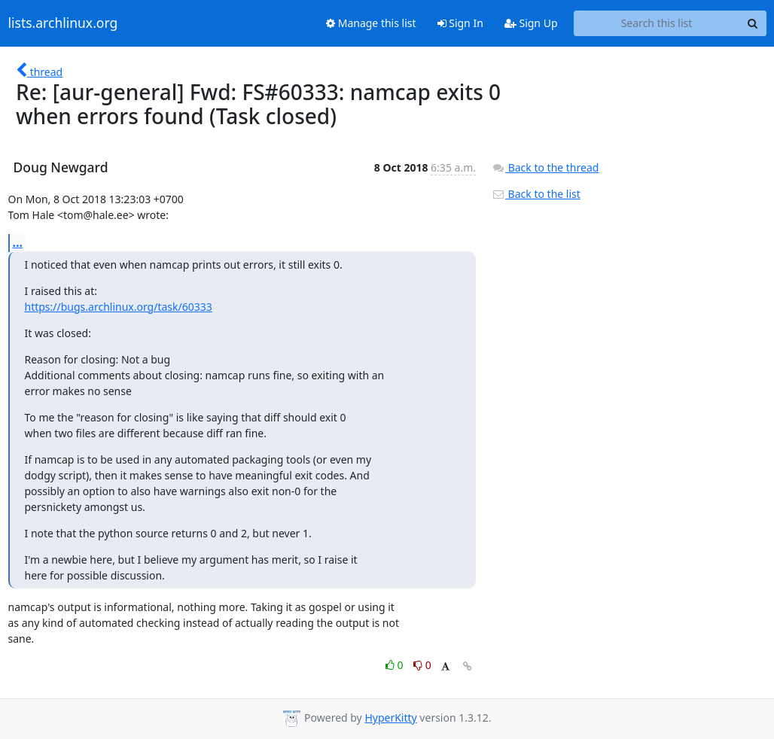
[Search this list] (657, 23)
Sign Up (531, 23)
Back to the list (536, 194)
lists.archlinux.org (63, 23)
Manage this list (371, 23)
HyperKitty (390, 717)
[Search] (752, 23)
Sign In (460, 23)
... (18, 242)
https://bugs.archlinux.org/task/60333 (118, 307)
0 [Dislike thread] (422, 665)
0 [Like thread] (395, 665)
